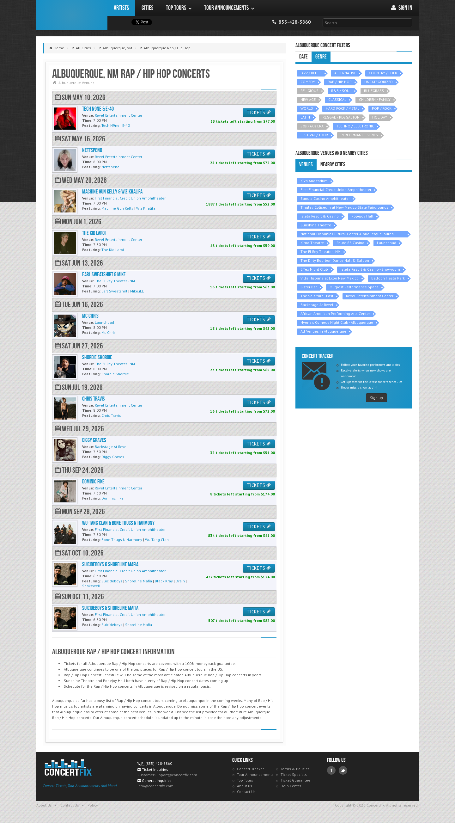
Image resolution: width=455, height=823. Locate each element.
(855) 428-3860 (158, 763)
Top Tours (245, 780)
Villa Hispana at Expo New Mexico (329, 278)
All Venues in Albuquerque (323, 331)
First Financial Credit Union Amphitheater (335, 189)
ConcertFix (71, 15)
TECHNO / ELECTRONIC (355, 126)
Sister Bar (308, 287)
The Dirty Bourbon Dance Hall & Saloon (334, 260)
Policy (93, 805)
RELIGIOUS (309, 90)
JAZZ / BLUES (311, 73)
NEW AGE (308, 99)
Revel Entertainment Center (369, 295)
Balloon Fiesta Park (388, 278)
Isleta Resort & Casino (319, 216)
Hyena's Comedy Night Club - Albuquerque (336, 322)
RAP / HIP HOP (340, 81)
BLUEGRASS (374, 90)
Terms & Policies (295, 768)
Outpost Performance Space (354, 287)
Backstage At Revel (316, 304)
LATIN (305, 117)
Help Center (291, 785)
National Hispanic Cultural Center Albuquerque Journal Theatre (347, 234)
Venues (306, 164)
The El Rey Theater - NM (320, 251)
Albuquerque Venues (76, 82)
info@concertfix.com (155, 785)
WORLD (306, 108)
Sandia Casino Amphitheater (325, 198)
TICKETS (259, 112)
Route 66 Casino (350, 242)
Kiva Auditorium (314, 180)
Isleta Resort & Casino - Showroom (370, 269)
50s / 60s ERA (312, 126)
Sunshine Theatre (315, 225)
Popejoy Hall (362, 216)
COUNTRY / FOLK (383, 73)
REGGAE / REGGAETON (341, 117)
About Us (44, 805)
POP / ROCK (381, 108)
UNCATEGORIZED (378, 81)
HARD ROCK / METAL (342, 108)
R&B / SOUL (341, 90)
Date (303, 56)
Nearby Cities (332, 164)
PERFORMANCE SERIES (359, 134)
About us (244, 785)
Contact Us (246, 791)
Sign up (376, 397)
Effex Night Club (314, 269)
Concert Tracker (250, 768)
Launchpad (386, 242)
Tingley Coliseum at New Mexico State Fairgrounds (344, 207)
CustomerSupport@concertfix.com (167, 774)
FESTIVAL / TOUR (314, 134)
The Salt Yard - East (316, 295)
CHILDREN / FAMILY (375, 99)
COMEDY (307, 81)
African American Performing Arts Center (335, 313)
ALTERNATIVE (345, 73)
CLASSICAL (337, 99)
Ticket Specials (294, 774)
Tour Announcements (255, 774)
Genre (321, 56)
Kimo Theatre (312, 242)
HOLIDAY (379, 117)
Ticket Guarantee (295, 780)
